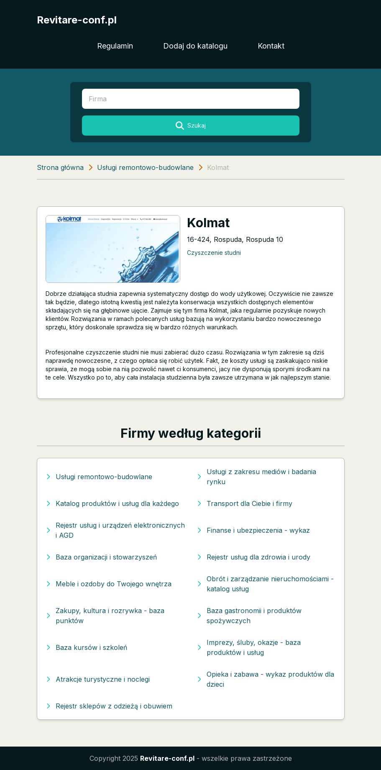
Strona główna (60, 167)
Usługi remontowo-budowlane (145, 167)
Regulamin (115, 45)
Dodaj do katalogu (195, 45)
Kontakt (271, 45)
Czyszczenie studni (214, 252)
